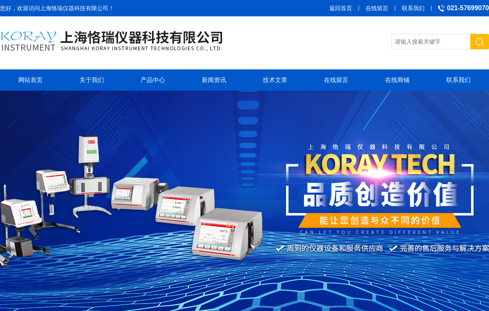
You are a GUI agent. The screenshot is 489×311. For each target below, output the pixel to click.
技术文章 (275, 79)
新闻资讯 (214, 79)
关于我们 (91, 79)
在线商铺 (397, 79)
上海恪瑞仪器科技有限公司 (74, 8)
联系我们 (413, 8)
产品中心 (153, 79)
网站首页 (30, 79)
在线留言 (377, 8)
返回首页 (340, 8)
